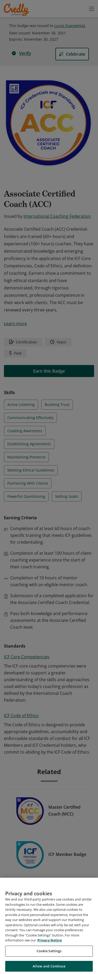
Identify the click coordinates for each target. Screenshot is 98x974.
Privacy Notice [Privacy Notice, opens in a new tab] (49, 946)
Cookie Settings (49, 957)
